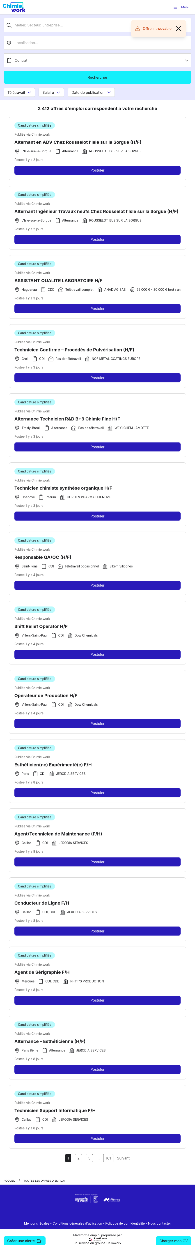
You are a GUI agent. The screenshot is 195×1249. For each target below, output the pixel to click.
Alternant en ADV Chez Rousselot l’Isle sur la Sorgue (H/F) (78, 142)
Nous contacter (159, 1223)
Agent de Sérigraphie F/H (42, 974)
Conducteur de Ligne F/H (41, 904)
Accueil (9, 1180)
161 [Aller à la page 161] (108, 1158)
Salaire (51, 92)
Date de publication (91, 92)
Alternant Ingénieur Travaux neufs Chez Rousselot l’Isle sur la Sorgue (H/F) (96, 213)
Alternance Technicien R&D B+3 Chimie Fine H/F (67, 420)
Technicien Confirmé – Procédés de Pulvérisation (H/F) (74, 351)
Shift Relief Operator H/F (41, 628)
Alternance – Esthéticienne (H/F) (50, 1043)
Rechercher (97, 77)
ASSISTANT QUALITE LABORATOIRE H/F (58, 282)
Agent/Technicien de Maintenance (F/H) (58, 835)
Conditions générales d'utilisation (77, 1223)
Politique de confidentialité (125, 1223)
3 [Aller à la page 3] (89, 1158)
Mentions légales (36, 1223)
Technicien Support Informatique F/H (55, 1112)
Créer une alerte (24, 1241)
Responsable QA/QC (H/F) (42, 559)
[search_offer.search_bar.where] (97, 43)
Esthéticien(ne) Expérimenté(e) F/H (53, 766)
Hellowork (113, 1243)
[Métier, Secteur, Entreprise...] (97, 25)
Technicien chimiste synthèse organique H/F (63, 490)
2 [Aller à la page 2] (78, 1158)
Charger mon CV (173, 1241)
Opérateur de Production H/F (45, 697)
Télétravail (19, 92)
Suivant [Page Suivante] (123, 1158)
